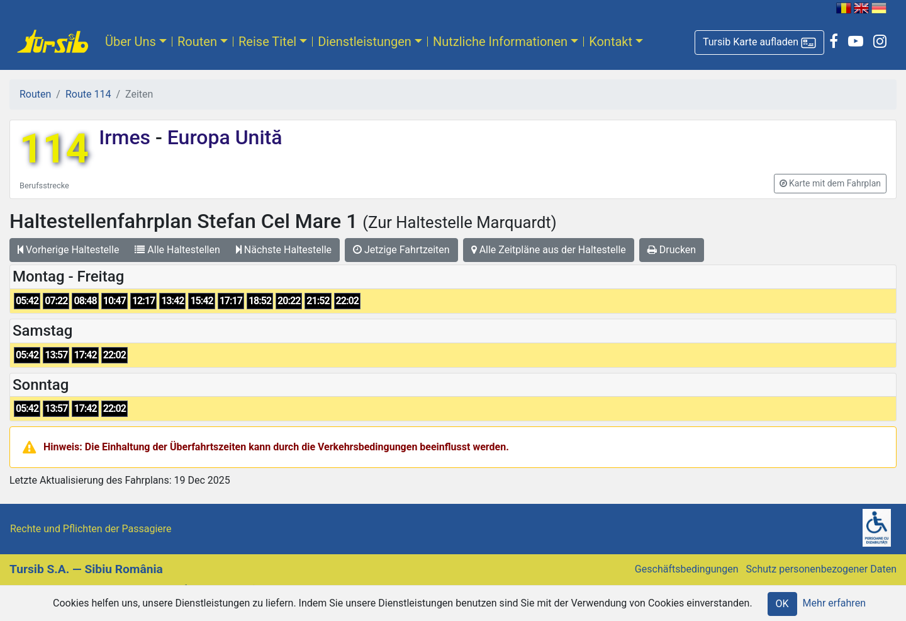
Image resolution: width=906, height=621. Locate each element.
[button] (759, 42)
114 (54, 149)
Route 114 (88, 94)
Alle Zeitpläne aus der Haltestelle (548, 250)
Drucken (671, 250)
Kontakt (610, 42)
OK (782, 604)
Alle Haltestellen (177, 250)
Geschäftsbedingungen (687, 569)
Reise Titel (267, 42)
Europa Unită (222, 137)
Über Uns (130, 42)
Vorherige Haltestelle (68, 250)
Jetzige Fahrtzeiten (401, 250)
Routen (197, 42)
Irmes (127, 137)
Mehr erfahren (834, 603)
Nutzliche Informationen (500, 42)
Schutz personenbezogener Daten (821, 569)
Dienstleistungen (364, 42)
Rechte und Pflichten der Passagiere (91, 529)
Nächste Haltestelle (284, 250)
